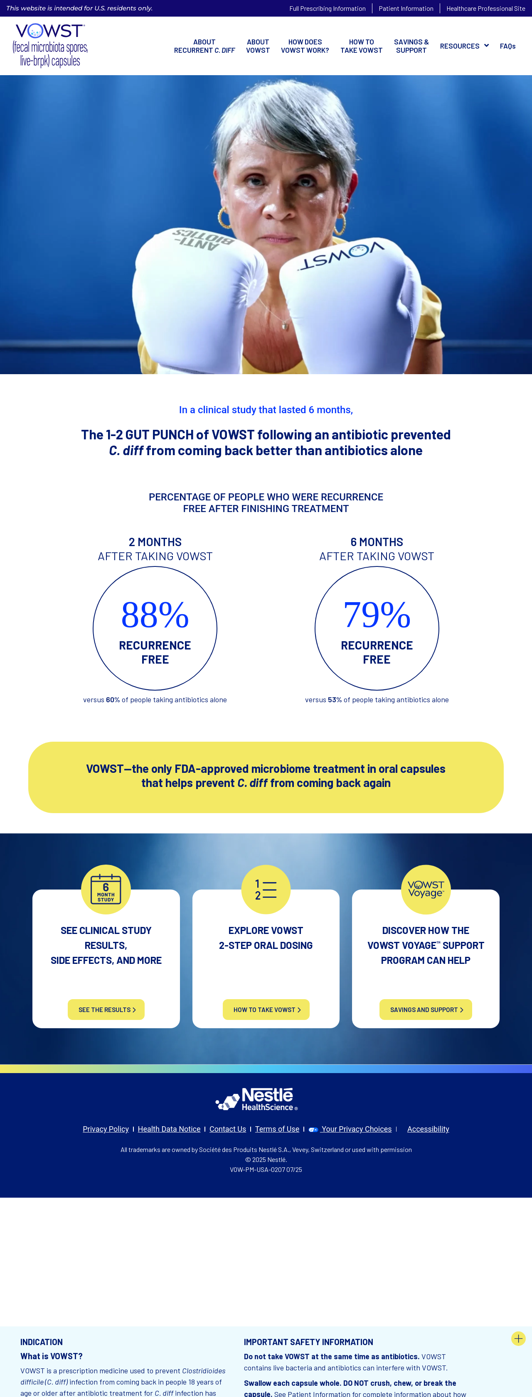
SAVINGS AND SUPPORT (424, 1009)
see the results (105, 1009)
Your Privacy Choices (350, 1129)
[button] (465, 46)
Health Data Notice (169, 1129)
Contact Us (227, 1129)
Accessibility (428, 1129)
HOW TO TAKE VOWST (265, 1009)
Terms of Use (277, 1129)
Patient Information (406, 8)
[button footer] (518, 1338)
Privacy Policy (106, 1129)
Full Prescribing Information (327, 8)
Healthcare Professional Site (485, 8)
